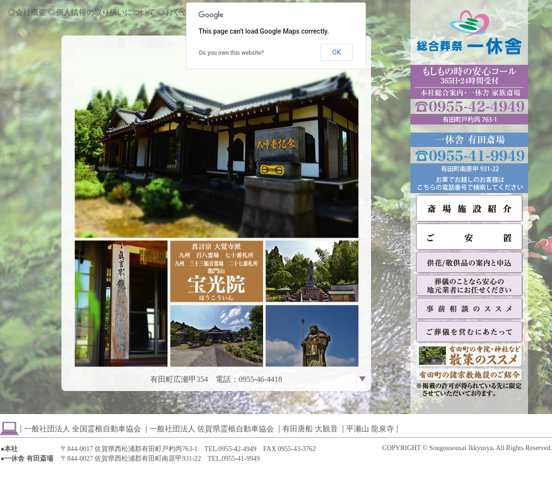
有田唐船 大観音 (310, 429)
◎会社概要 (27, 12)
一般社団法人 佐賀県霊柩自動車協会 (211, 429)
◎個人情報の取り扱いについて (102, 12)
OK (336, 52)
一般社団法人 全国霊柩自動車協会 (82, 429)
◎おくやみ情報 (184, 12)
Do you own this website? (231, 52)
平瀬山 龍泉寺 (370, 429)
